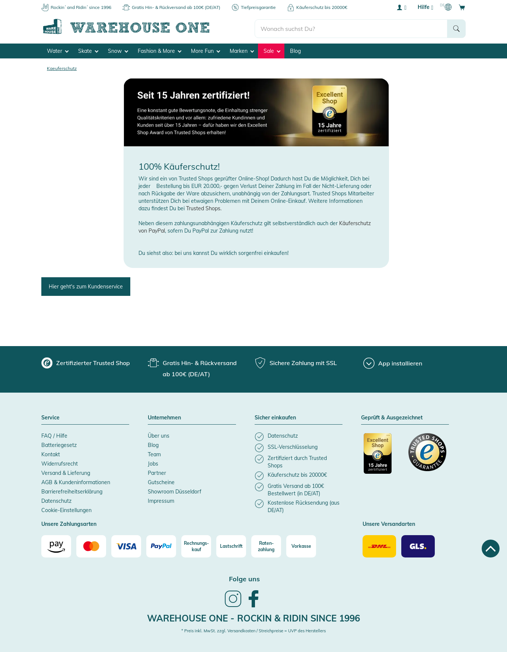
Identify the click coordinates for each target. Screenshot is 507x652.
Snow (118, 50)
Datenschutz (56, 500)
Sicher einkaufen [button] (275, 418)
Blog (295, 50)
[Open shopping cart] (462, 7)
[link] (233, 605)
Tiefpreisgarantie (258, 7)
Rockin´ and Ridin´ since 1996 (81, 7)
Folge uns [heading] (244, 578)
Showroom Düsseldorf (174, 491)
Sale (272, 50)
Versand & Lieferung (65, 472)
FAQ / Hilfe (54, 435)
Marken (242, 50)
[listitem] (298, 436)
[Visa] (126, 546)
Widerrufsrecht (59, 463)
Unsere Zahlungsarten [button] (68, 524)
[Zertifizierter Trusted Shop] (383, 457)
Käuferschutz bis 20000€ (321, 7)
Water (57, 50)
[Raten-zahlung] (266, 546)
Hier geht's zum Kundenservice (86, 286)
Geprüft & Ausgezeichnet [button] (391, 418)
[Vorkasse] (301, 546)
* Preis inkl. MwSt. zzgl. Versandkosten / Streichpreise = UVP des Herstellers (253, 630)
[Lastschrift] (231, 546)
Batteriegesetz (59, 444)
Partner (157, 472)
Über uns (158, 435)
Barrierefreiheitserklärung (71, 491)
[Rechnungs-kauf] (196, 546)
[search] (351, 26)
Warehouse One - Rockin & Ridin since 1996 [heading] (253, 617)
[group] (85, 362)
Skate (88, 50)
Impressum (161, 500)
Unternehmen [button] (164, 418)
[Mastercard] (91, 546)
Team (154, 454)
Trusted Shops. (203, 208)
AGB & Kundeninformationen (75, 482)
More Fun (205, 50)
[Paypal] (161, 546)
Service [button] (50, 418)
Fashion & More (159, 50)
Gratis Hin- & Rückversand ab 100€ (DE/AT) (176, 7)
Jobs (153, 463)
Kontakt (50, 454)
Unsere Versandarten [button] (389, 524)
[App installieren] (392, 363)
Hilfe (425, 7)
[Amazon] (56, 546)
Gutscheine (161, 482)
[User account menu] (401, 7)
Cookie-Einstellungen (66, 509)
